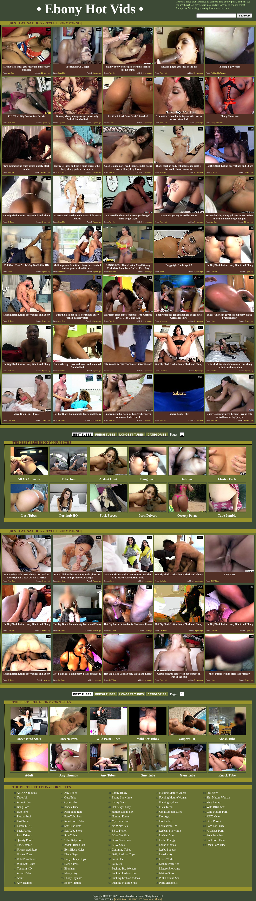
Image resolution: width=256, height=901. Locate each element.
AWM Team (121, 899)
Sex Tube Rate (72, 826)
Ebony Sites (119, 802)
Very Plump (214, 802)
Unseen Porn (69, 737)
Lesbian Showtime (170, 830)
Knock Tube (227, 774)
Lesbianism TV (168, 826)
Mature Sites (166, 873)
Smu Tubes (70, 835)
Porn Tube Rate (73, 811)
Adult (29, 774)
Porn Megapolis (168, 882)
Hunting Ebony (121, 816)
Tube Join (69, 477)
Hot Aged (164, 816)
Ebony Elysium (73, 878)
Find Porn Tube (216, 840)
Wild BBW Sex (216, 807)
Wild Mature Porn (217, 811)
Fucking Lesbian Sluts (125, 873)
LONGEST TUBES (131, 434)
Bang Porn (148, 477)
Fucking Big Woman (124, 868)
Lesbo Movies (167, 844)
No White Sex (120, 826)
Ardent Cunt (108, 477)
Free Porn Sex (215, 835)
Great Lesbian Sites (170, 811)
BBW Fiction (119, 830)
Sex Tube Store (73, 830)
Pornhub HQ (69, 514)
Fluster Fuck (227, 477)
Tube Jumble (227, 514)
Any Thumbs (69, 774)
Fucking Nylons (168, 802)
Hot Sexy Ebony (121, 807)
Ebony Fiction (72, 882)
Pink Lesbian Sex (169, 878)
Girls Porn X (214, 821)
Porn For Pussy (215, 826)
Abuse (158, 899)
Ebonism (69, 868)
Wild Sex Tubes (148, 737)
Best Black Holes (74, 849)
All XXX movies (29, 477)
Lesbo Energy (167, 840)
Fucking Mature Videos (172, 792)
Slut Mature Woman (218, 797)
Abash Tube (227, 737)
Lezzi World (166, 859)
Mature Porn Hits (169, 863)
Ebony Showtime (122, 797)
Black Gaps (71, 854)
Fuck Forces (108, 514)
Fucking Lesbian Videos (126, 878)
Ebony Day (70, 873)
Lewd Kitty (165, 854)
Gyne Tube (187, 774)
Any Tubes (108, 774)
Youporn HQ (187, 737)
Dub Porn (187, 477)
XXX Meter (214, 816)
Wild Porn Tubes (108, 737)
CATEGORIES (156, 434)
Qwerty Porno (187, 514)
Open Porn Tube (216, 844)
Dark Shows (71, 863)
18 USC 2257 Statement (141, 899)
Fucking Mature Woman (173, 797)
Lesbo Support (167, 849)
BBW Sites (118, 844)
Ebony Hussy (119, 792)
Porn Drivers (148, 514)
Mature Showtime (169, 868)
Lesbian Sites (167, 835)
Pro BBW (212, 792)
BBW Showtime (121, 840)
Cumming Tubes (121, 849)
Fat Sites (117, 863)
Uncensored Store (29, 737)
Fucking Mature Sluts (124, 882)
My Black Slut (120, 821)
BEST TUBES (82, 434)
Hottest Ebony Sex (122, 811)
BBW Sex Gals (120, 835)
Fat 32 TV (118, 859)
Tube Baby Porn (73, 840)
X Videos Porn (215, 830)
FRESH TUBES (105, 434)
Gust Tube (148, 774)
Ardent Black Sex (74, 844)
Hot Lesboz (166, 821)
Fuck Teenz (165, 807)
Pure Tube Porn (73, 816)
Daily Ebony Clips (75, 859)
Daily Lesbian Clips (123, 854)
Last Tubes (29, 514)
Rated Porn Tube (74, 821)
